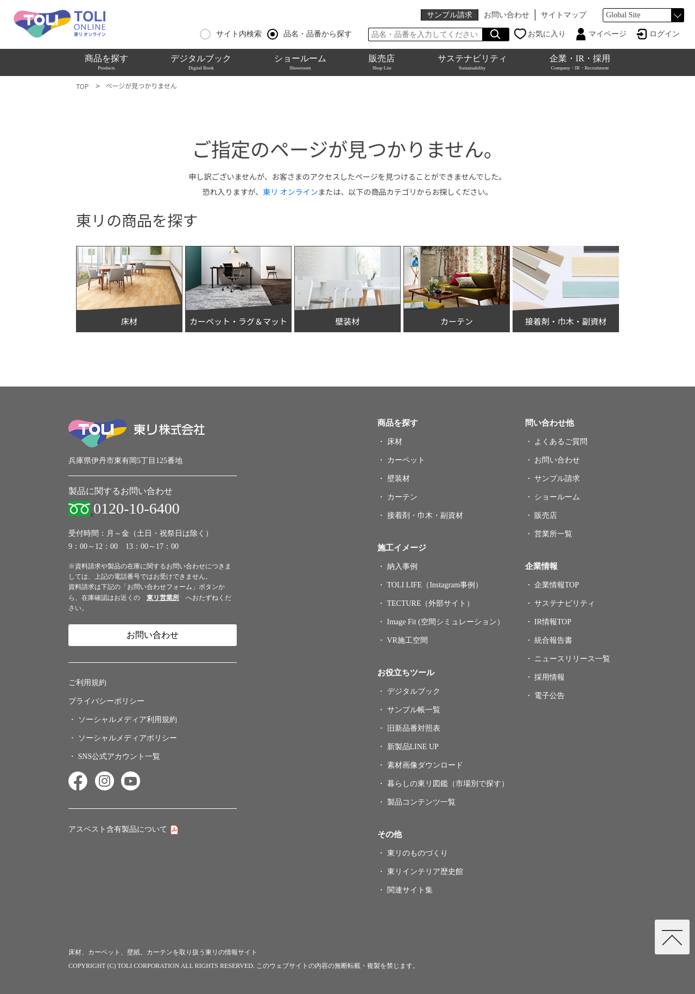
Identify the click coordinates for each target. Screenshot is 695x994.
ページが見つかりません (140, 85)
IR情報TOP (552, 622)
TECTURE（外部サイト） (431, 603)
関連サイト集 (410, 890)
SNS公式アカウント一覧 (119, 756)
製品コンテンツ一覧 (421, 802)
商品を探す (106, 62)
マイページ (608, 34)
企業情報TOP (556, 585)
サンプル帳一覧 (413, 710)
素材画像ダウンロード (425, 765)
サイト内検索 (231, 34)
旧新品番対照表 (413, 728)
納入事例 (402, 566)
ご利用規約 (87, 683)
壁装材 (398, 478)
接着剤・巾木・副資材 (425, 515)
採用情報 (549, 677)
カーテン (402, 497)
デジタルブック (200, 62)
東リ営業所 (163, 598)
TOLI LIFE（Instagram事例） (435, 585)
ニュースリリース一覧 (572, 659)
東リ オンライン (290, 191)
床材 (394, 442)
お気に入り (547, 34)
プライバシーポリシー (106, 701)
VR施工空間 (407, 640)
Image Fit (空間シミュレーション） (445, 622)
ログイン (664, 34)
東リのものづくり (417, 853)
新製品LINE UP (413, 747)
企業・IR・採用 (579, 62)
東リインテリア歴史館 (425, 872)
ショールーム (300, 62)
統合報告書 (553, 640)
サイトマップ (563, 15)
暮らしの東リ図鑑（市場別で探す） (448, 784)
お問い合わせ (506, 15)
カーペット (406, 460)
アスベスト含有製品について (117, 829)
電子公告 (549, 696)
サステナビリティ (472, 62)
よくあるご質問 (560, 442)
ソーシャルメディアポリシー (127, 738)
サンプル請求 (449, 15)
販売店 (382, 62)
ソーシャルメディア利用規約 (127, 720)
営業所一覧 (553, 534)
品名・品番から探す (309, 34)
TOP (82, 86)
